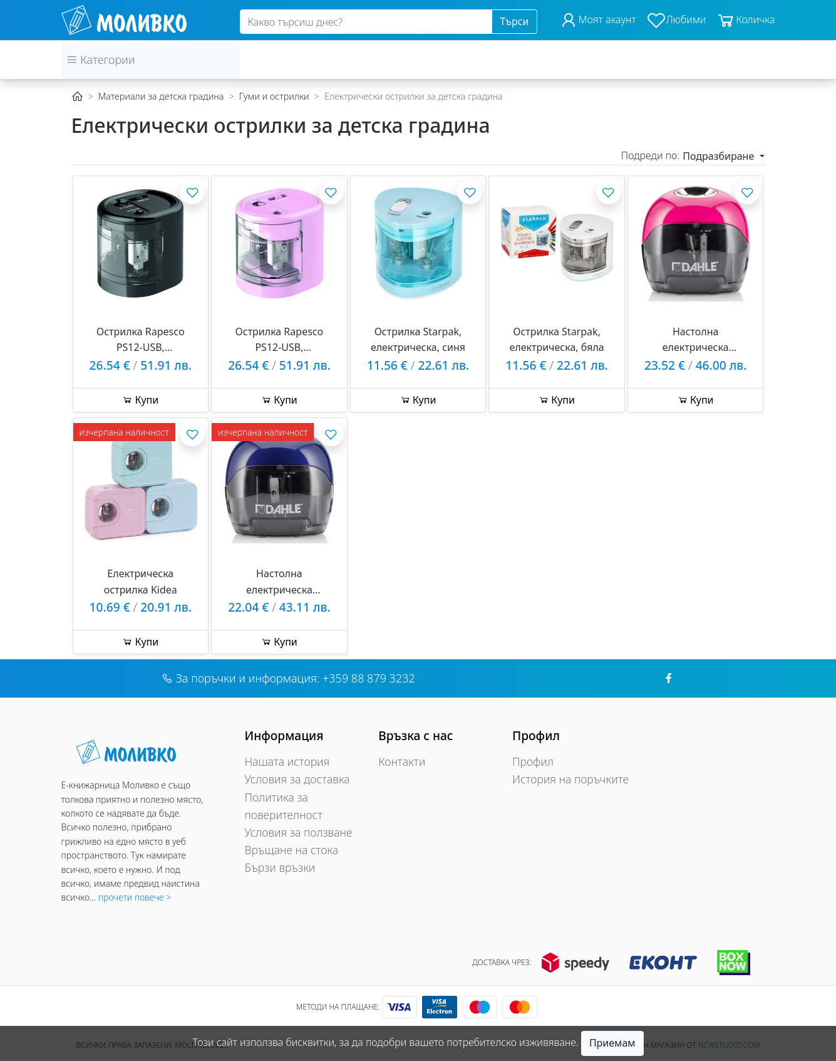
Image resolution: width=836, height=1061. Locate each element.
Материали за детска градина (161, 96)
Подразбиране (719, 156)
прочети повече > (134, 897)
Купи (140, 400)
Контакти (401, 761)
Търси (514, 21)
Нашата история (287, 761)
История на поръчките (570, 779)
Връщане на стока (292, 849)
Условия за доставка (297, 779)
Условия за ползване (299, 832)
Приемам (612, 1043)
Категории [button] (100, 59)
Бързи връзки (280, 867)
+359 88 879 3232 (369, 678)
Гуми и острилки (274, 96)
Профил (533, 761)
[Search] (366, 21)
